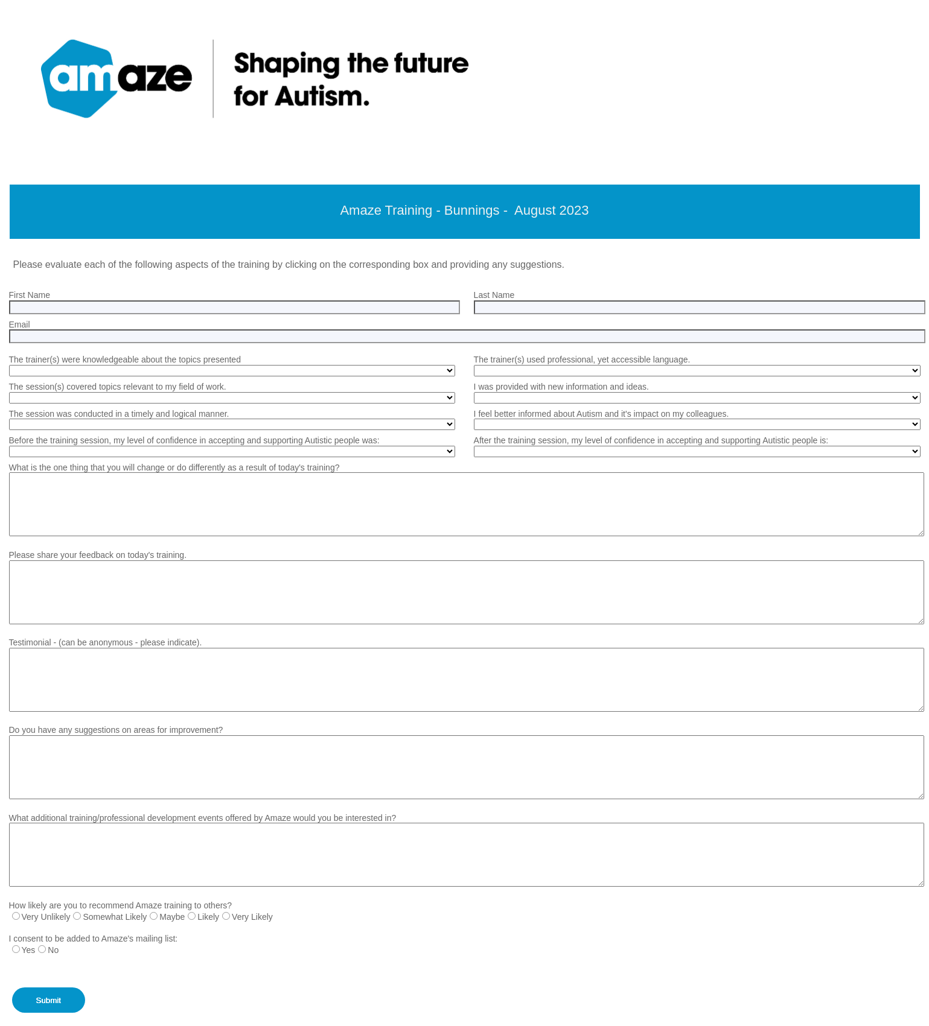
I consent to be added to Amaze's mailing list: (93, 938)
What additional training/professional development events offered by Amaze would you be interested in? (203, 818)
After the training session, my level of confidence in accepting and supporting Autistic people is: (651, 440)
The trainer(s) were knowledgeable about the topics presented (125, 359)
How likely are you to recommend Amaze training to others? (120, 905)
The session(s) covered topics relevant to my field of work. (117, 386)
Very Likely (252, 917)
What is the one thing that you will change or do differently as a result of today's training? (174, 467)
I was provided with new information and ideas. (561, 386)
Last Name (494, 295)
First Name (29, 295)
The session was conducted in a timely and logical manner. (119, 414)
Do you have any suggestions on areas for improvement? (116, 730)
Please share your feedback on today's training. (98, 555)
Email (19, 324)
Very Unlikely (46, 917)
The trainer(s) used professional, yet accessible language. (582, 359)
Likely (208, 917)
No (53, 950)
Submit (48, 1000)
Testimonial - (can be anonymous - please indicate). (105, 642)
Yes (29, 950)
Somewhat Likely (115, 917)
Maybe (172, 917)
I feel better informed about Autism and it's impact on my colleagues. (601, 414)
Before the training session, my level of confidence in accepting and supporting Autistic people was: (194, 440)
